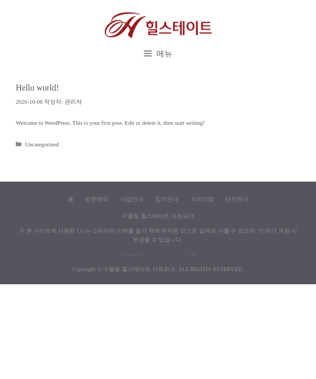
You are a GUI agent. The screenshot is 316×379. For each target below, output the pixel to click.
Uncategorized (42, 144)
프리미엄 (202, 199)
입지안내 (166, 199)
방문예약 (96, 199)
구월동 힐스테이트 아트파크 (139, 269)
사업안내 (131, 199)
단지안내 (236, 199)
